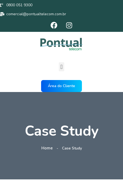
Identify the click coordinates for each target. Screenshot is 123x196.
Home (48, 148)
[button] (61, 66)
